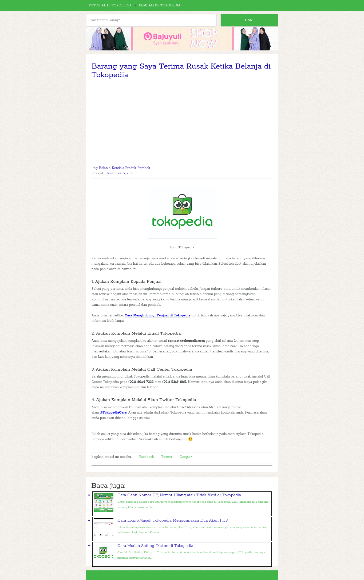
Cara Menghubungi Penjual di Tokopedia (157, 315)
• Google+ (185, 457)
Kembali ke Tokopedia (159, 5)
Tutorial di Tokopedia (110, 5)
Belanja (104, 168)
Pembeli (144, 168)
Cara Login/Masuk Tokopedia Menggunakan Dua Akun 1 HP (172, 520)
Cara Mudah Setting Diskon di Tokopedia (155, 545)
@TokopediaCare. (113, 413)
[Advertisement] (182, 126)
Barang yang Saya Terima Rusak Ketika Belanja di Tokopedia (181, 71)
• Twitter (165, 457)
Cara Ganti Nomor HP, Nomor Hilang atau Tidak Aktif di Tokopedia (179, 495)
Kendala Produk (124, 168)
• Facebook (145, 457)
